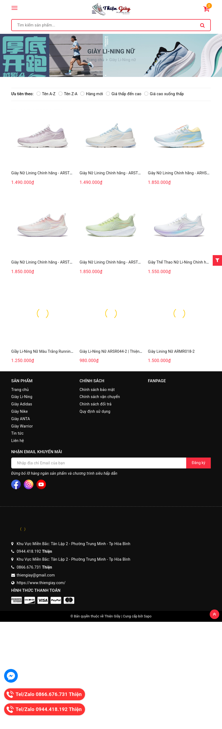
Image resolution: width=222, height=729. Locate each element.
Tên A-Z (46, 94)
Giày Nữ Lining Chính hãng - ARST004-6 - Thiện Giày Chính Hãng (135, 262)
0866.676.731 (34, 567)
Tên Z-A (67, 94)
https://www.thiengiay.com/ (41, 583)
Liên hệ (17, 440)
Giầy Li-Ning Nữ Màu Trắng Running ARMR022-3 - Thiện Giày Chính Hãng (74, 351)
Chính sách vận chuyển (100, 397)
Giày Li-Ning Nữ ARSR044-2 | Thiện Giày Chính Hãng (124, 351)
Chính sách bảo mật (97, 389)
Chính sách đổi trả (96, 404)
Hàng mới (91, 94)
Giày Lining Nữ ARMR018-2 (171, 351)
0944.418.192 (34, 551)
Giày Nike (19, 411)
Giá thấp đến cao (123, 94)
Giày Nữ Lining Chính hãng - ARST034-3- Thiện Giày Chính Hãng (134, 173)
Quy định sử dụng (95, 411)
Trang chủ (20, 389)
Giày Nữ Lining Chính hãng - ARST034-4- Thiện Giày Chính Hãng (66, 173)
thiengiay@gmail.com (36, 575)
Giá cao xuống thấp (164, 94)
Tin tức (17, 433)
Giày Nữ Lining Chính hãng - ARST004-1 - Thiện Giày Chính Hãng (66, 262)
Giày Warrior (22, 426)
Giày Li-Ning (21, 397)
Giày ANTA (20, 419)
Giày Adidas (21, 404)
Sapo (147, 616)
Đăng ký (198, 463)
